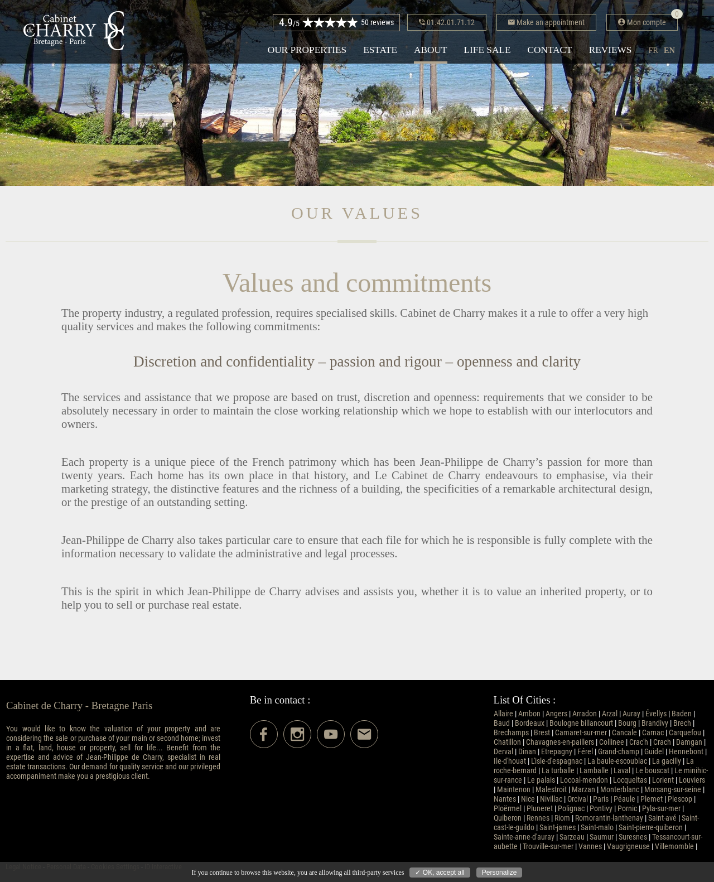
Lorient (663, 780)
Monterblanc (619, 789)
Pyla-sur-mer (661, 808)
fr (653, 50)
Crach (662, 742)
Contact (550, 50)
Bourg (627, 723)
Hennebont (686, 751)
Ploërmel (508, 808)
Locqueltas (630, 780)
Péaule (624, 799)
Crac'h (638, 742)
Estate (380, 50)
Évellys (656, 714)
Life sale (487, 50)
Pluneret (540, 808)
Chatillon (507, 742)
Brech (682, 723)
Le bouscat (652, 770)
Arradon (584, 714)
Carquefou (685, 733)
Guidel (654, 751)
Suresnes (633, 837)
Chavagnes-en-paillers (560, 742)
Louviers (692, 780)
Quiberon (508, 818)
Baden (682, 714)
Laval (622, 770)
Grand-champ (618, 751)
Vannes (590, 846)
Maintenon (513, 789)
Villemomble (674, 846)
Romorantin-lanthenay (609, 818)
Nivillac (551, 799)
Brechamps (511, 733)
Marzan (583, 789)
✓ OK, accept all (439, 872)
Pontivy (601, 808)
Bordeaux (529, 723)
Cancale (624, 733)
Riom (562, 818)
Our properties (307, 50)
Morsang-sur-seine (672, 789)
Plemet (651, 799)
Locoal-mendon (584, 780)
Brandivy (654, 723)
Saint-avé (662, 818)
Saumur (602, 837)
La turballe (558, 770)
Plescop (680, 799)
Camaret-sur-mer (581, 733)
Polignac (571, 808)
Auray (631, 714)
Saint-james (557, 827)
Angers (556, 714)
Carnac (653, 733)
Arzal (609, 714)
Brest (542, 733)
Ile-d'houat (510, 761)
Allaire (503, 714)
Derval (503, 751)
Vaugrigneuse (628, 846)
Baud (502, 723)
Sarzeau (572, 837)
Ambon (529, 714)
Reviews (610, 50)
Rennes (538, 818)
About (430, 50)
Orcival (577, 799)
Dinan (527, 751)
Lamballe (594, 770)
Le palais (541, 780)
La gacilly (666, 761)
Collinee (611, 742)
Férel (585, 751)
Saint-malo (597, 827)
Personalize (499, 872)
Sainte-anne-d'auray (524, 837)
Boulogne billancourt (581, 723)
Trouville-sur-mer (548, 846)
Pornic (627, 808)
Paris (601, 799)
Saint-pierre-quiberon (651, 827)
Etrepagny (556, 751)
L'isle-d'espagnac (556, 761)
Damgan (689, 742)
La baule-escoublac (617, 761)
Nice (528, 799)
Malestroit (551, 789)
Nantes (505, 799)
